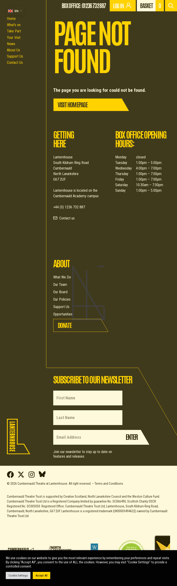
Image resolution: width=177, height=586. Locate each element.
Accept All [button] (41, 575)
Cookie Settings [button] (18, 575)
